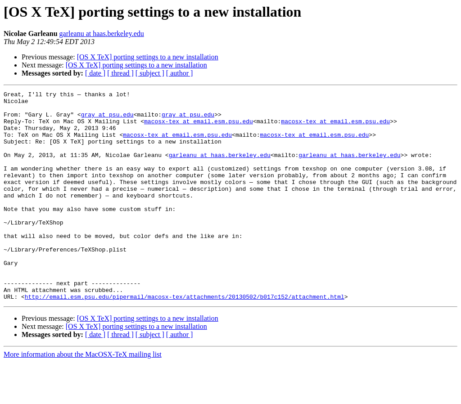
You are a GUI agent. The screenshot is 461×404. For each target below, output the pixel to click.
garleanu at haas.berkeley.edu (101, 33)
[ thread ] (120, 73)
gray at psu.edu (107, 120)
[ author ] (179, 73)
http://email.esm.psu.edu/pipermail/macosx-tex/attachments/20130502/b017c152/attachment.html (184, 338)
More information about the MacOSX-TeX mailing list (83, 396)
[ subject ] (150, 73)
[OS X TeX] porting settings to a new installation (147, 57)
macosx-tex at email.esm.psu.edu (198, 128)
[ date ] (95, 73)
